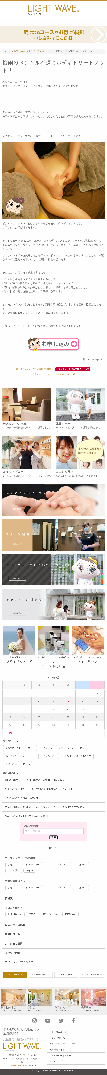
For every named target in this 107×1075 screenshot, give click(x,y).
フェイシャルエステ (29, 864)
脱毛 (30, 748)
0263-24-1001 (14, 1065)
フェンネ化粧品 (57, 1038)
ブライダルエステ (58, 1032)
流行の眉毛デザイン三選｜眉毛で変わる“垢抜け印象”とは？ (35, 780)
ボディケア (11, 756)
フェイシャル (45, 748)
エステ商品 (11, 764)
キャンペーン (47, 756)
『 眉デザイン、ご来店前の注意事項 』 (35, 369)
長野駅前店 (70, 914)
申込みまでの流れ (15, 925)
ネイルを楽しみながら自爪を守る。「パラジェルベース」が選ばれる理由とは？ (45, 807)
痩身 (82, 748)
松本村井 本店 (15, 914)
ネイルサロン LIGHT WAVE (62, 1044)
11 (10, 709)
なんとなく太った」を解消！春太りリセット (27, 815)
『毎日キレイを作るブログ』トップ (72, 369)
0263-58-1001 (13, 1010)
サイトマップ (56, 1061)
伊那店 (32, 914)
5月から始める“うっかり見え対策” (22, 798)
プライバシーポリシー (60, 1055)
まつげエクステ (66, 748)
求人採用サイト (57, 1049)
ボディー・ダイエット (57, 864)
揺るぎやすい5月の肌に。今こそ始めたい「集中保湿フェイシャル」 (39, 789)
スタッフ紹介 (12, 953)
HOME (53, 848)
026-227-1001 (93, 1010)
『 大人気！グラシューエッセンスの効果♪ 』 (53, 374)
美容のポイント (13, 748)
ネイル (26, 764)
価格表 (9, 898)
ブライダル (13, 870)
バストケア (28, 756)
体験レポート (12, 934)
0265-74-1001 (40, 1010)
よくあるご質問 (14, 943)
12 (24, 709)
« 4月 (9, 733)
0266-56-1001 (67, 1010)
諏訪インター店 (50, 914)
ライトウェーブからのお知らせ (75, 756)
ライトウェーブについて (19, 962)
